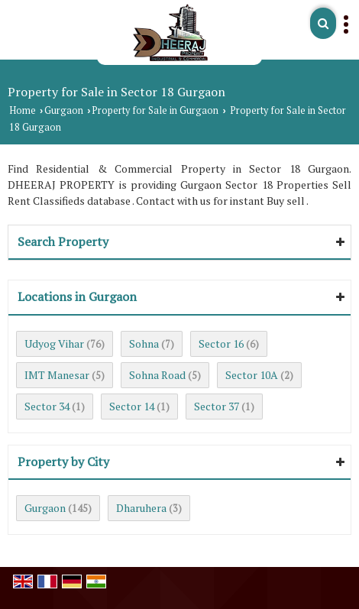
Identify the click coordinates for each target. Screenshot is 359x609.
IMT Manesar (56, 375)
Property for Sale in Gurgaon (155, 110)
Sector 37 (216, 406)
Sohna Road (157, 375)
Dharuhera (141, 507)
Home (22, 110)
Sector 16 (221, 343)
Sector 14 (131, 406)
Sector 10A (251, 375)
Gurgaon (63, 110)
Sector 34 (47, 406)
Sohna (144, 343)
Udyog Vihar (54, 343)
